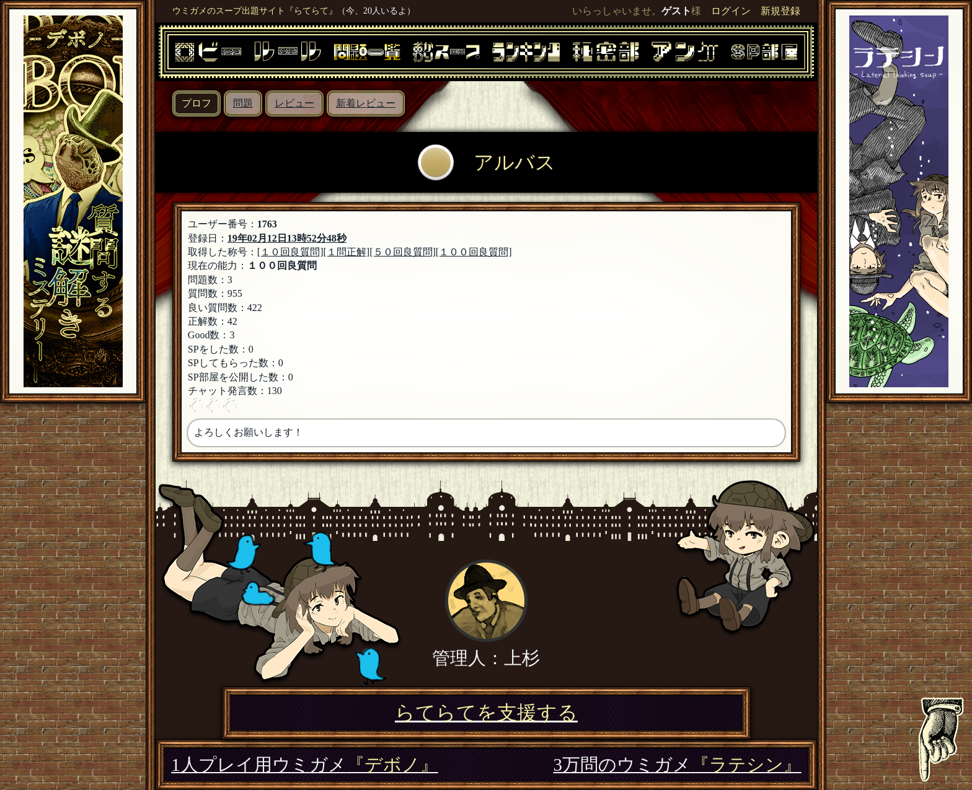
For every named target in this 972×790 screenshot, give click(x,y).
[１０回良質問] (290, 252)
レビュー (294, 103)
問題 (243, 103)
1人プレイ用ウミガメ (304, 765)
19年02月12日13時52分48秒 (287, 238)
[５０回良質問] (402, 252)
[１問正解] (347, 252)
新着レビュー (365, 103)
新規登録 (780, 11)
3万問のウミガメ (677, 765)
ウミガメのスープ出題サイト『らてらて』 (254, 10)
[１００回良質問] (474, 252)
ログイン (731, 11)
